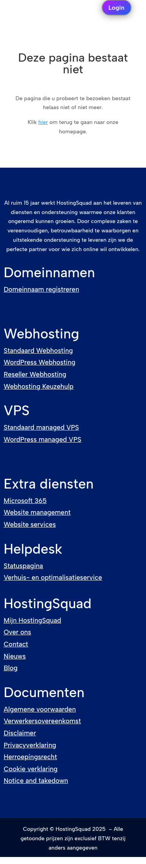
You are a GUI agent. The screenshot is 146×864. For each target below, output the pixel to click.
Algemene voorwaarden (40, 709)
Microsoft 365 (25, 501)
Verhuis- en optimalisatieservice (53, 577)
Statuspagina (23, 566)
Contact (16, 644)
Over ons (17, 632)
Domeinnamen (49, 272)
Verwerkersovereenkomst (42, 721)
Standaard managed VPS (41, 427)
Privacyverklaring (30, 745)
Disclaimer (20, 733)
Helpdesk (33, 549)
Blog (11, 668)
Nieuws (15, 656)
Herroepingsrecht (30, 757)
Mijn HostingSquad (32, 620)
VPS (16, 410)
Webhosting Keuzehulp (38, 386)
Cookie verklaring (30, 769)
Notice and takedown (36, 780)
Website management (37, 512)
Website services (30, 524)
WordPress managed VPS (42, 439)
